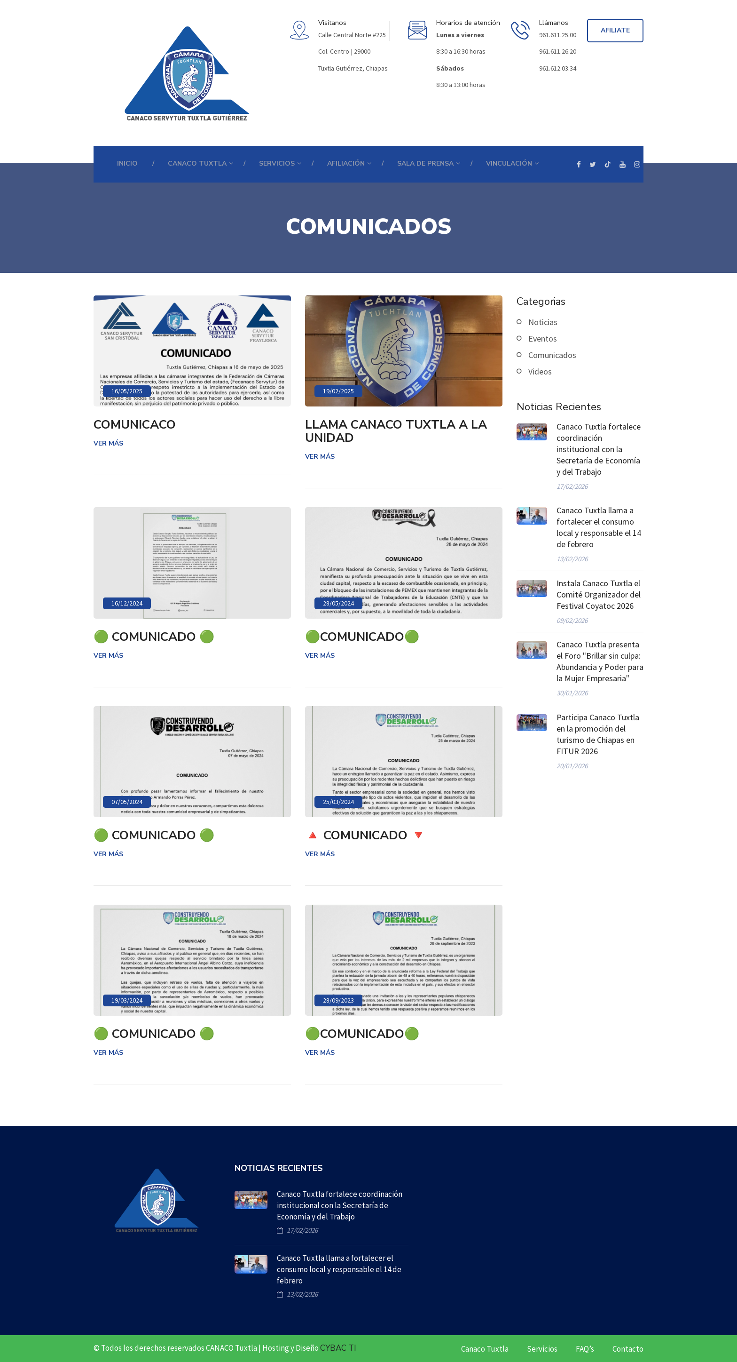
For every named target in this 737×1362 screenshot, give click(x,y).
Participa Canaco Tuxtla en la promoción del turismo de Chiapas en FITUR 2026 (598, 734)
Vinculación (509, 163)
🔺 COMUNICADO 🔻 (365, 835)
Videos (540, 371)
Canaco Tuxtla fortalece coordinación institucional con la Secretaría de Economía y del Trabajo (599, 449)
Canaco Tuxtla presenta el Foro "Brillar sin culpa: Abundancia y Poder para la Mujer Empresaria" (600, 661)
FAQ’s (585, 1349)
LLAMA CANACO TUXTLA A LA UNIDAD (396, 431)
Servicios (542, 1349)
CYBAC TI (338, 1348)
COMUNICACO (135, 424)
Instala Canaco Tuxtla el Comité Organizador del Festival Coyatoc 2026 (599, 594)
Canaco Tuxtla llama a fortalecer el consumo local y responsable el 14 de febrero (599, 527)
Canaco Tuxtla (485, 1349)
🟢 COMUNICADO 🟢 (154, 637)
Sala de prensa (425, 163)
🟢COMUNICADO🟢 (362, 637)
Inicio (127, 163)
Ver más (108, 443)
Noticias (542, 322)
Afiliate (615, 30)
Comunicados (552, 355)
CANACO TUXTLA (197, 163)
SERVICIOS (277, 163)
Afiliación (346, 163)
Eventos (542, 338)
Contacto (627, 1349)
